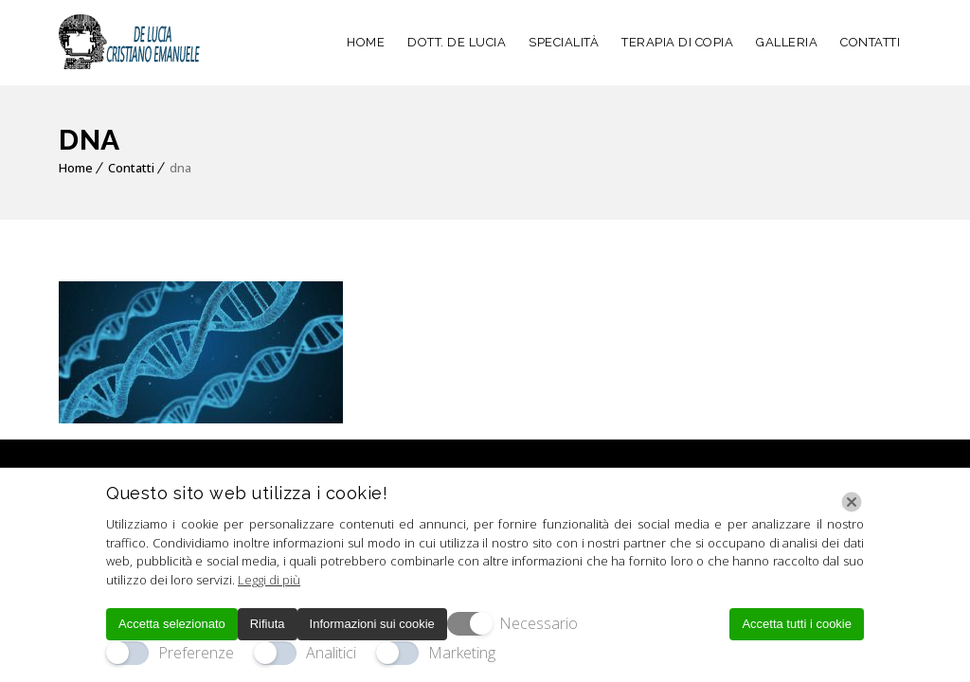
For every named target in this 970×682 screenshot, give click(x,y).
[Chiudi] (851, 502)
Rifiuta (267, 624)
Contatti (131, 167)
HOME (366, 42)
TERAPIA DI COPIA (677, 42)
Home (76, 167)
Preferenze (196, 652)
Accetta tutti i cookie (797, 624)
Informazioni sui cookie (372, 624)
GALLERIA (786, 42)
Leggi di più (269, 579)
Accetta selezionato (171, 624)
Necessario (538, 623)
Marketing (461, 652)
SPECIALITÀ (564, 42)
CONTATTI (870, 42)
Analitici (331, 652)
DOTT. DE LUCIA (456, 42)
